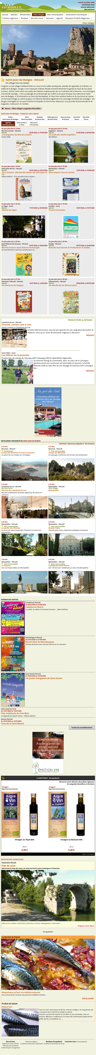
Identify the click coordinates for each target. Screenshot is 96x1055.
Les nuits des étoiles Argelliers (62, 134)
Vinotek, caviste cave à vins (16, 324)
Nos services (89, 9)
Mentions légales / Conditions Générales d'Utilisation (31, 1043)
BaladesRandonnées (40, 118)
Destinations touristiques (76, 14)
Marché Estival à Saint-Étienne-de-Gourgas (21, 247)
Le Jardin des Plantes (11, 528)
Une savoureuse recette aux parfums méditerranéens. (24, 995)
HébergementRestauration (52, 118)
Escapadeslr (48, 932)
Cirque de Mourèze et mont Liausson (18, 452)
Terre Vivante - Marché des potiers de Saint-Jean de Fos (24, 173)
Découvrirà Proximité (33, 124)
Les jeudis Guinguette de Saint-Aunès (43, 678)
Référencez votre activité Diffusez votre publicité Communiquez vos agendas (10, 1045)
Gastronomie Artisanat (66, 118)
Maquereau (7, 1007)
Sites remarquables (55, 14)
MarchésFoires (86, 118)
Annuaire (50, 18)
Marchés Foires (37, 18)
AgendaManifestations (8, 124)
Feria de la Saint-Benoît (12, 723)
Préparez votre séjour (86, 926)
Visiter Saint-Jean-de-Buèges (10, 118)
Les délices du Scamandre (15, 355)
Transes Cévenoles (56, 210)
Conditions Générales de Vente (54, 1043)
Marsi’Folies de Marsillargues (39, 642)
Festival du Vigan (9, 210)
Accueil (5, 14)
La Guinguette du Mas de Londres (17, 134)
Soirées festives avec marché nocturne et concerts (45, 644)
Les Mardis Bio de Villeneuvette (62, 285)
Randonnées (25, 14)
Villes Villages (38, 14)
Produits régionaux (10, 18)
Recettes (24, 18)
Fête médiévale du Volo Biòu (15, 713)
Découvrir (90, 335)
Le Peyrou (6, 565)
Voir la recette (88, 998)
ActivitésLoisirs (76, 118)
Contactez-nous (88, 5)
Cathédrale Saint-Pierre (59, 565)
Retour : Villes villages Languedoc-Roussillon (23, 108)
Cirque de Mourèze (56, 452)
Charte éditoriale (87, 7)
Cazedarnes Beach (34, 607)
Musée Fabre (54, 528)
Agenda (59, 18)
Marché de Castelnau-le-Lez (14, 490)
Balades (14, 14)
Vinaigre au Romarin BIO (71, 839)
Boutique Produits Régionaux (77, 18)
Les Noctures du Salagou (13, 285)
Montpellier (53, 490)
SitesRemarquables (26, 118)
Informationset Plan (22, 124)
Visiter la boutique (88, 854)
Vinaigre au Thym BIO (24, 839)
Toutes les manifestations (81, 727)
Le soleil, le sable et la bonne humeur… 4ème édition (46, 609)
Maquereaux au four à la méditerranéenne (21, 992)
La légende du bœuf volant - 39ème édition (18, 716)
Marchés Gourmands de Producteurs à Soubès (69, 247)
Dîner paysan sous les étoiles (61, 172)
